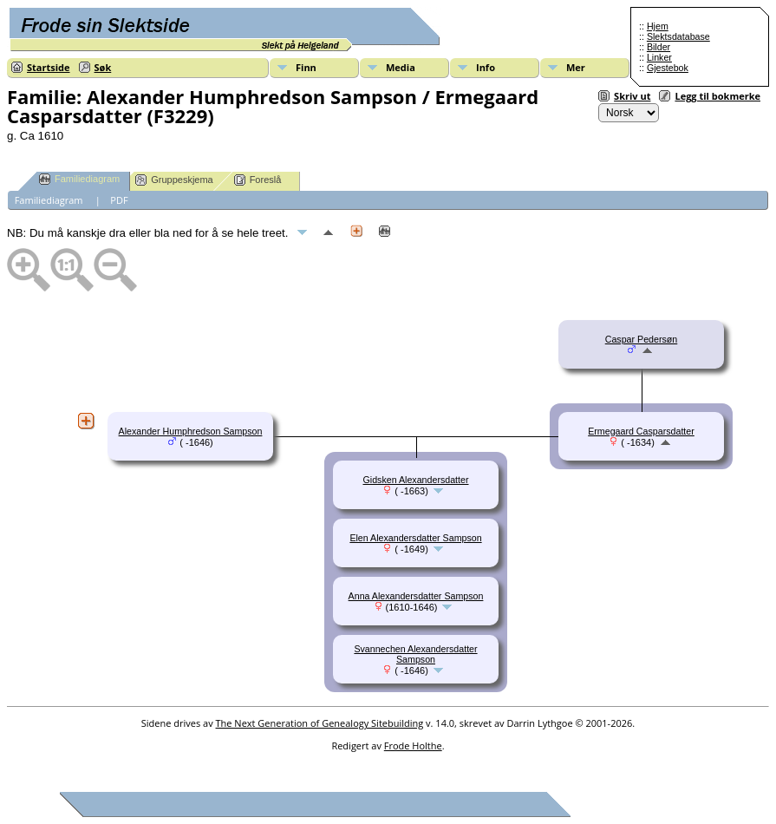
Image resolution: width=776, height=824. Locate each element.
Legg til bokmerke (717, 95)
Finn (306, 67)
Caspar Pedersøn (641, 339)
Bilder (658, 47)
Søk (103, 67)
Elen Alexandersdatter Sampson (415, 538)
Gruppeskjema (174, 179)
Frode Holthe (413, 745)
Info (485, 67)
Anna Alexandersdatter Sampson (416, 596)
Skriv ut (632, 95)
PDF (118, 199)
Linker (659, 57)
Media (400, 67)
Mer (575, 67)
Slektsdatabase (678, 36)
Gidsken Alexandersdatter (415, 479)
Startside (48, 67)
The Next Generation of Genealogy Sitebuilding (320, 722)
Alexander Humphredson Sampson (191, 431)
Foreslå (258, 179)
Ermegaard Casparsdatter (641, 431)
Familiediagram (79, 179)
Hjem (657, 26)
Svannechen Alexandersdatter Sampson (415, 654)
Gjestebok (667, 67)
